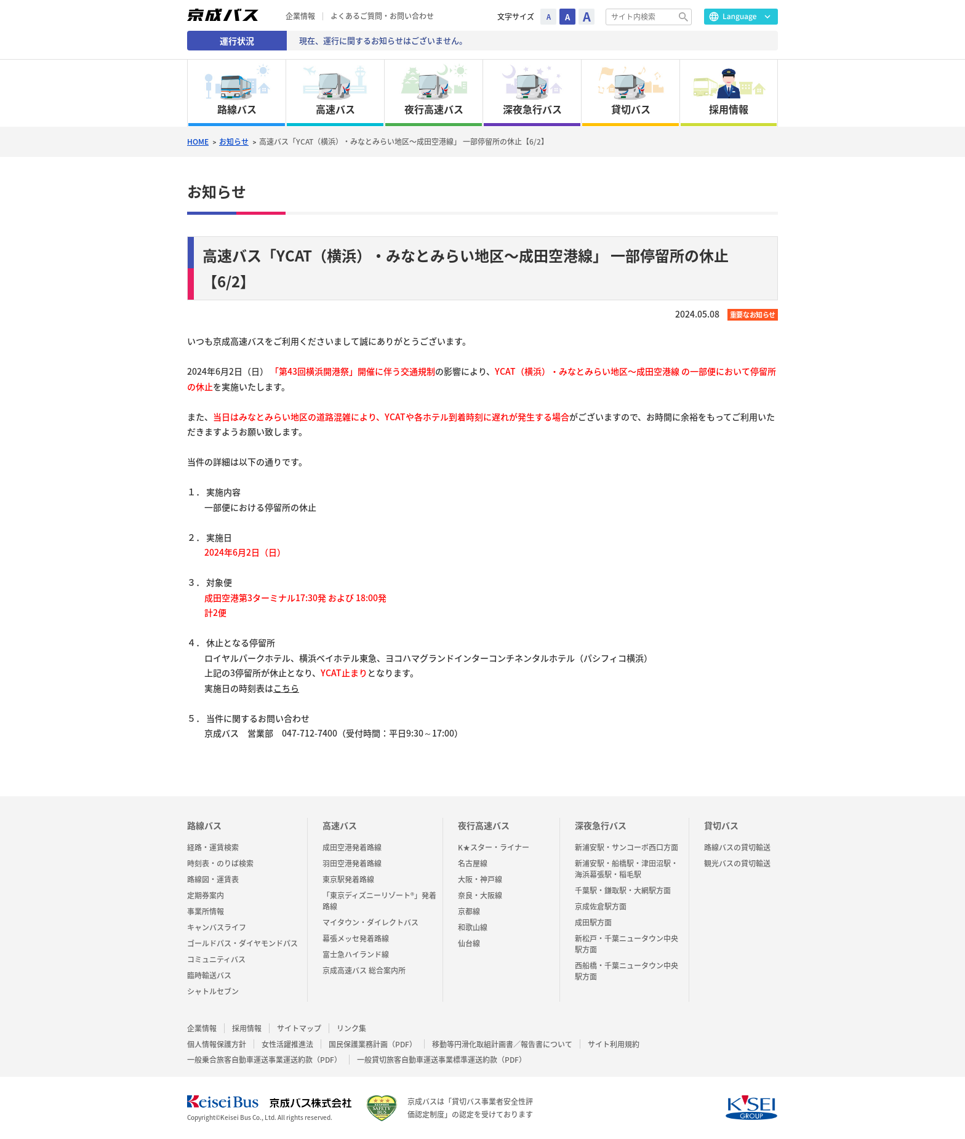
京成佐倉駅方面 (601, 906)
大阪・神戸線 (480, 879)
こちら (286, 688)
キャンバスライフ (216, 927)
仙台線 (469, 943)
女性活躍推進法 (287, 1045)
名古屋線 (472, 863)
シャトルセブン (213, 991)
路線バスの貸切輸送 (737, 847)
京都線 (469, 911)
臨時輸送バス (209, 975)
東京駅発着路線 (348, 879)
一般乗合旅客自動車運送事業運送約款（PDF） (264, 1060)
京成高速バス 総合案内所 (364, 970)
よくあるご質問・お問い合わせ (382, 16)
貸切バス (721, 825)
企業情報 (300, 16)
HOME (198, 142)
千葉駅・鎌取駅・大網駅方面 (623, 890)
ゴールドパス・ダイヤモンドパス (242, 943)
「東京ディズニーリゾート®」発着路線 (379, 901)
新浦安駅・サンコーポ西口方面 (626, 847)
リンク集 (351, 1029)
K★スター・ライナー (493, 847)
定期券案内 (205, 895)
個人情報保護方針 (216, 1045)
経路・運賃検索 (213, 847)
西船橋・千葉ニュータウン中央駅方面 (626, 971)
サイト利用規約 (613, 1045)
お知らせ (234, 142)
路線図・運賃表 (213, 879)
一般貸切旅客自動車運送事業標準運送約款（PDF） (441, 1060)
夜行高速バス (484, 825)
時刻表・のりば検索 (220, 863)
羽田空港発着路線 (352, 863)
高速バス (339, 825)
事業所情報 (205, 911)
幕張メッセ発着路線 (355, 938)
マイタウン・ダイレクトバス (370, 922)
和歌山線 (472, 927)
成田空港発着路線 (352, 847)
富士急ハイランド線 (355, 954)
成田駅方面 (593, 922)
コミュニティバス (216, 959)
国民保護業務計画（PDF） (373, 1045)
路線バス (204, 825)
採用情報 (247, 1029)
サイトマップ (299, 1029)
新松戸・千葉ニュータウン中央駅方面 (626, 944)
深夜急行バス (601, 825)
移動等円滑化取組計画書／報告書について (502, 1045)
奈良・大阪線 (480, 895)
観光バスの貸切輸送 (737, 863)
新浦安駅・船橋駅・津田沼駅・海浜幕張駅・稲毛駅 (626, 869)
